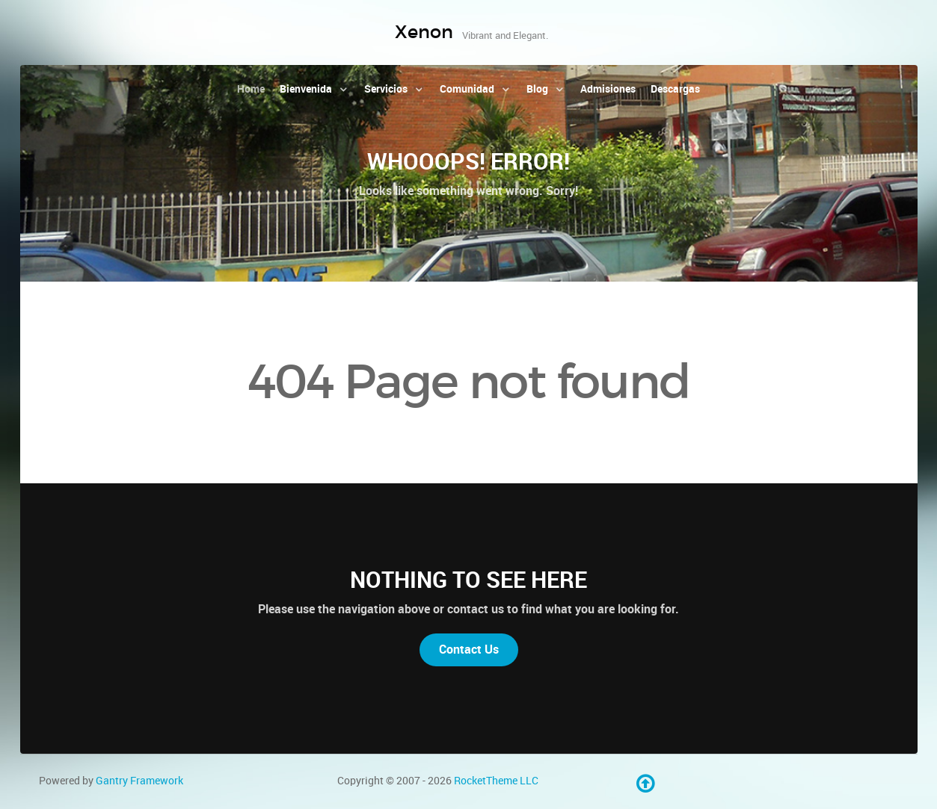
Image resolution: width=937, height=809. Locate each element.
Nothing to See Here (468, 579)
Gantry (139, 780)
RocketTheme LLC (496, 780)
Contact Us (469, 649)
